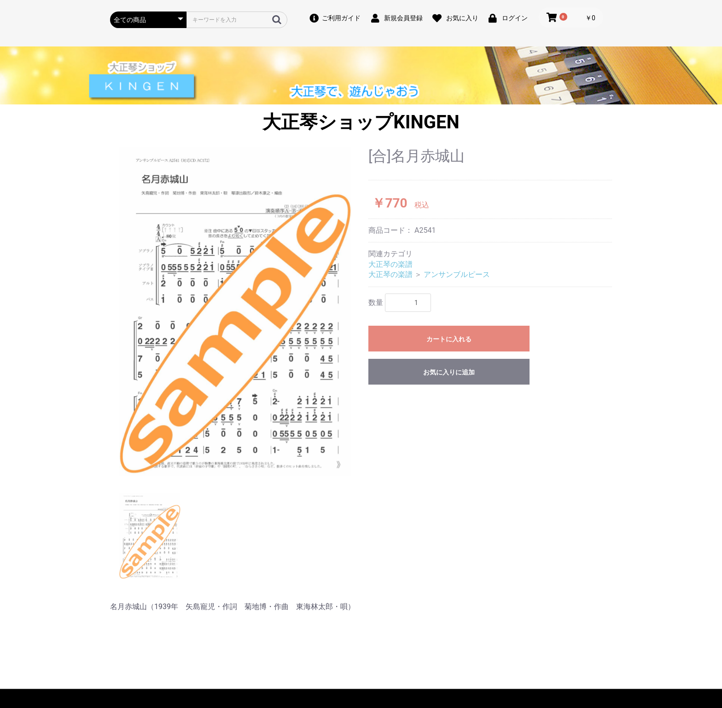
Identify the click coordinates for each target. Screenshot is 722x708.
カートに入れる (449, 339)
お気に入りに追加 (449, 372)
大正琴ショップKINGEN (360, 122)
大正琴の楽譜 (390, 264)
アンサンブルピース (457, 274)
